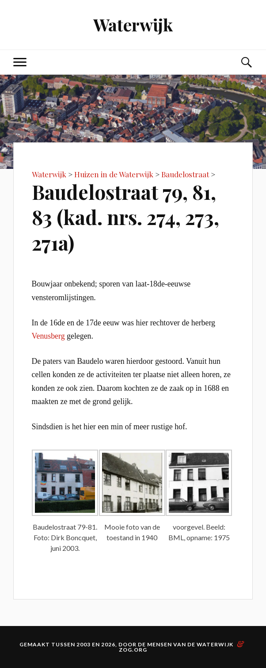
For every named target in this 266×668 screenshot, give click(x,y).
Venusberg (48, 336)
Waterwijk (133, 24)
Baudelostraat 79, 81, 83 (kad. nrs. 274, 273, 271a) (125, 217)
